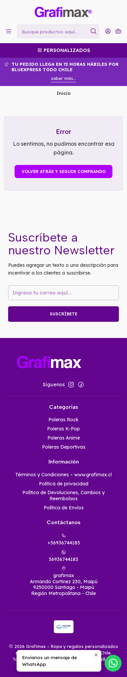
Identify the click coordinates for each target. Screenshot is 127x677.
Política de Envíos (64, 508)
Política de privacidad (63, 484)
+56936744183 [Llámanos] (63, 539)
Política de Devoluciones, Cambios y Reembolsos (63, 495)
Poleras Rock (63, 420)
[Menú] (8, 31)
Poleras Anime (63, 438)
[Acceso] (107, 31)
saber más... (63, 78)
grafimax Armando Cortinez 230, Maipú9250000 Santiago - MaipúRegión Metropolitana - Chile (64, 581)
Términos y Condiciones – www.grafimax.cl (63, 475)
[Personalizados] (63, 50)
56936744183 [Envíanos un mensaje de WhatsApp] (63, 556)
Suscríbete (63, 313)
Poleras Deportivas (63, 447)
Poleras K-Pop (63, 429)
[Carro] (118, 31)
